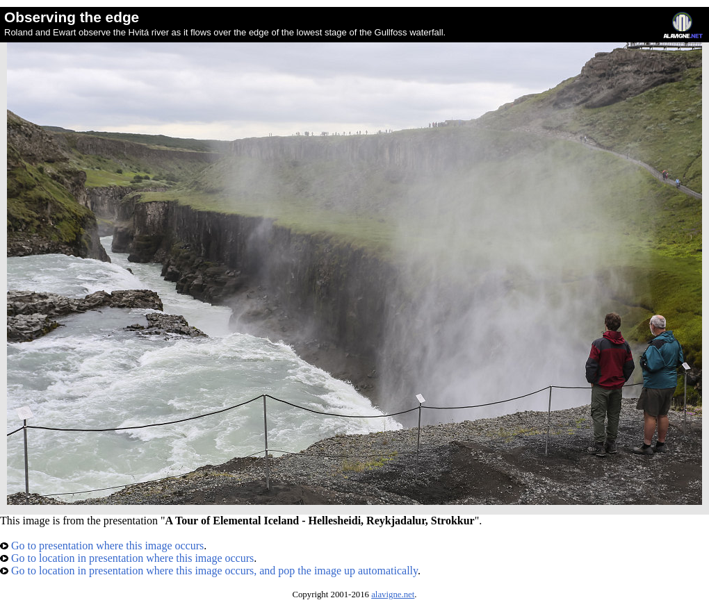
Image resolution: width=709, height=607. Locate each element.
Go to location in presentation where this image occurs (127, 558)
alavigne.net (392, 594)
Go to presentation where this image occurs (102, 545)
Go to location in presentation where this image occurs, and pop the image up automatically (209, 570)
